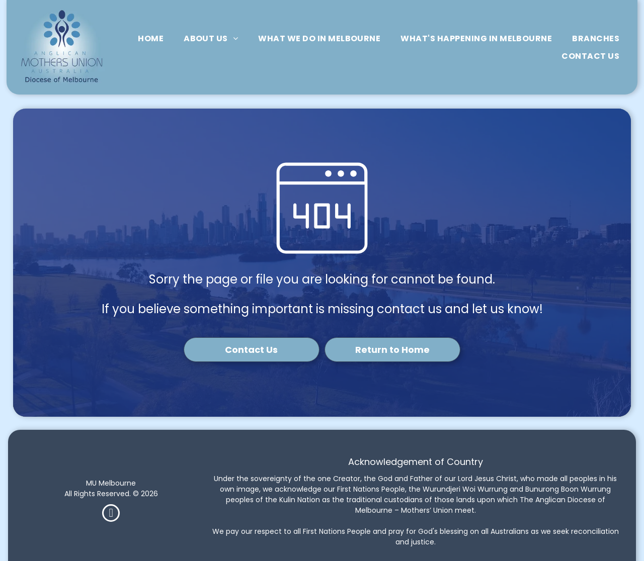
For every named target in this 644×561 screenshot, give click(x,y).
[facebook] (111, 514)
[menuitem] (151, 38)
